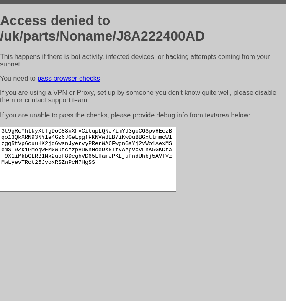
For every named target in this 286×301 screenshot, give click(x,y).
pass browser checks (68, 78)
